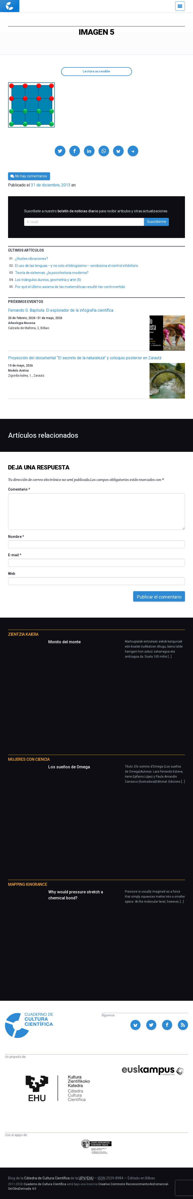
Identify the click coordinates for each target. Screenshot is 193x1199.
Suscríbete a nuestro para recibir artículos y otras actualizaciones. (96, 211)
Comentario (19, 489)
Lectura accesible (96, 71)
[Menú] (180, 6)
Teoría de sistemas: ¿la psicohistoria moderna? (51, 273)
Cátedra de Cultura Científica (47, 1178)
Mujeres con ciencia (29, 759)
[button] (60, 151)
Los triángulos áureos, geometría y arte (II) (48, 280)
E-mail (14, 555)
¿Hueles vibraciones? (31, 259)
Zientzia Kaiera (23, 634)
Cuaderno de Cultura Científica (45, 1184)
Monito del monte (64, 642)
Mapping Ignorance (27, 884)
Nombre (16, 537)
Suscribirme (156, 222)
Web (11, 574)
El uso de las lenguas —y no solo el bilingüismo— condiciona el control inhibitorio (76, 266)
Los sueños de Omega (69, 767)
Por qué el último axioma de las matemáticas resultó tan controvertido (70, 287)
